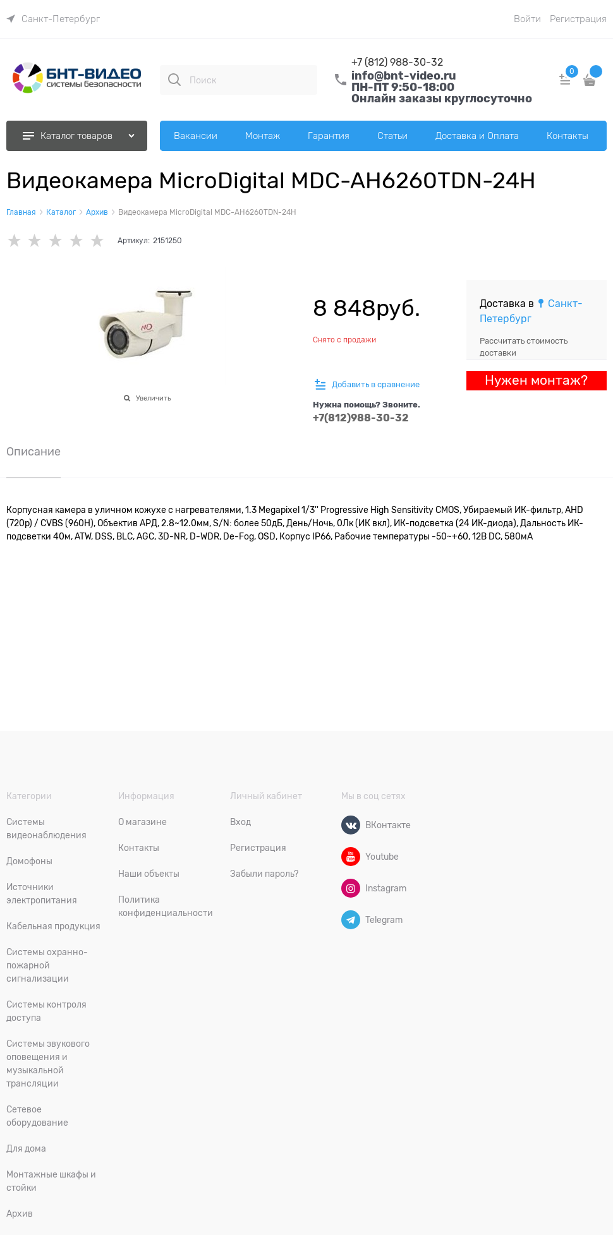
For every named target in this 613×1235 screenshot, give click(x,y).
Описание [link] (33, 452)
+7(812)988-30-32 (361, 418)
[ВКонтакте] (350, 825)
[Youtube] (350, 856)
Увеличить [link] (153, 398)
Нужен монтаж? (536, 380)
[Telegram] (350, 919)
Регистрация (578, 19)
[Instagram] (350, 888)
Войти (527, 19)
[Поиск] (174, 79)
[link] (53, 19)
